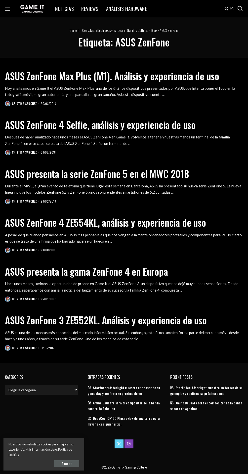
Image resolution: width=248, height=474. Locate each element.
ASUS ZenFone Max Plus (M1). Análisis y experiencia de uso (117, 75)
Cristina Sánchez (24, 103)
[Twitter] (226, 8)
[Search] (240, 8)
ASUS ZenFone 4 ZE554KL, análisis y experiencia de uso (110, 222)
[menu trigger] (11, 8)
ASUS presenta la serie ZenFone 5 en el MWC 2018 (101, 173)
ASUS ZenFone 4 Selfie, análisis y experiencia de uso (105, 124)
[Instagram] (232, 8)
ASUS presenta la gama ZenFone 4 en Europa (90, 271)
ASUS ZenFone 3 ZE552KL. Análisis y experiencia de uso (111, 319)
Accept (61, 463)
